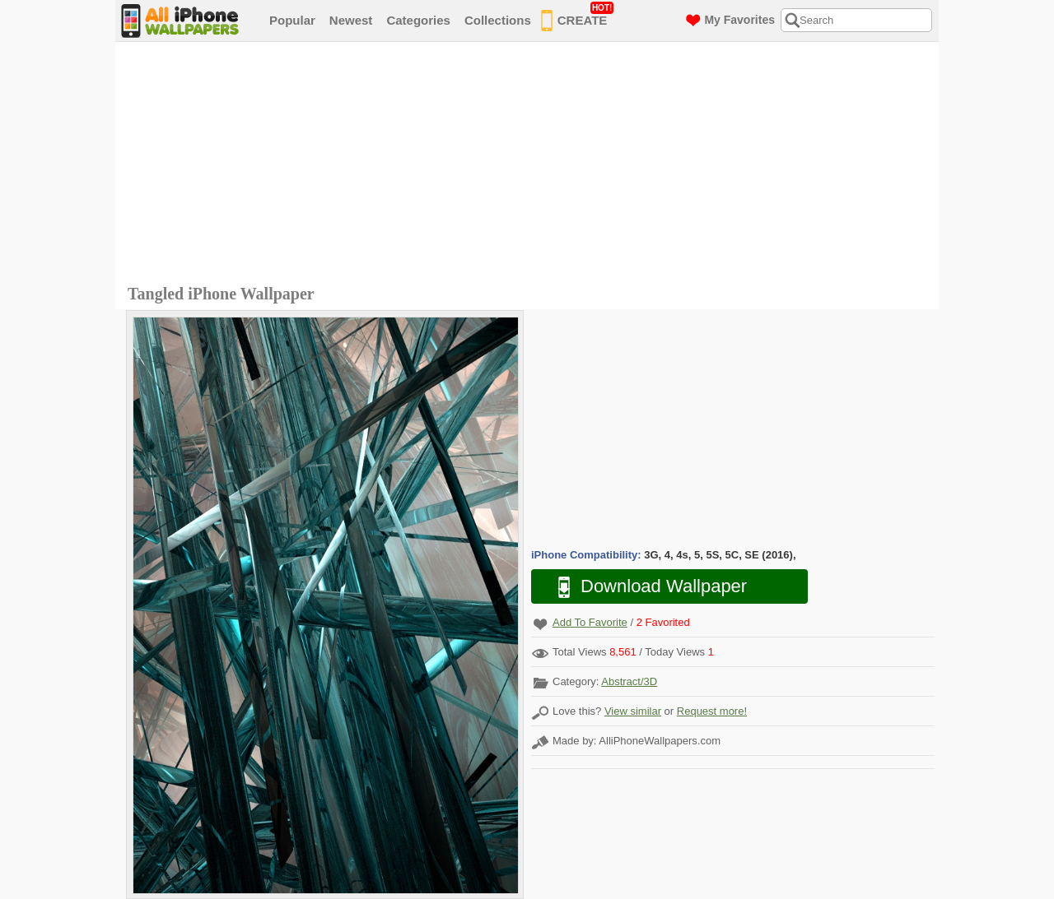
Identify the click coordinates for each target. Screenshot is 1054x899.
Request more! (712, 711)
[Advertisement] (531, 165)
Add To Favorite (590, 622)
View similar (632, 711)
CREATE (577, 17)
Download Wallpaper (644, 587)
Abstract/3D (629, 681)
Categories (418, 20)
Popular (292, 20)
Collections (497, 20)
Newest (351, 20)
